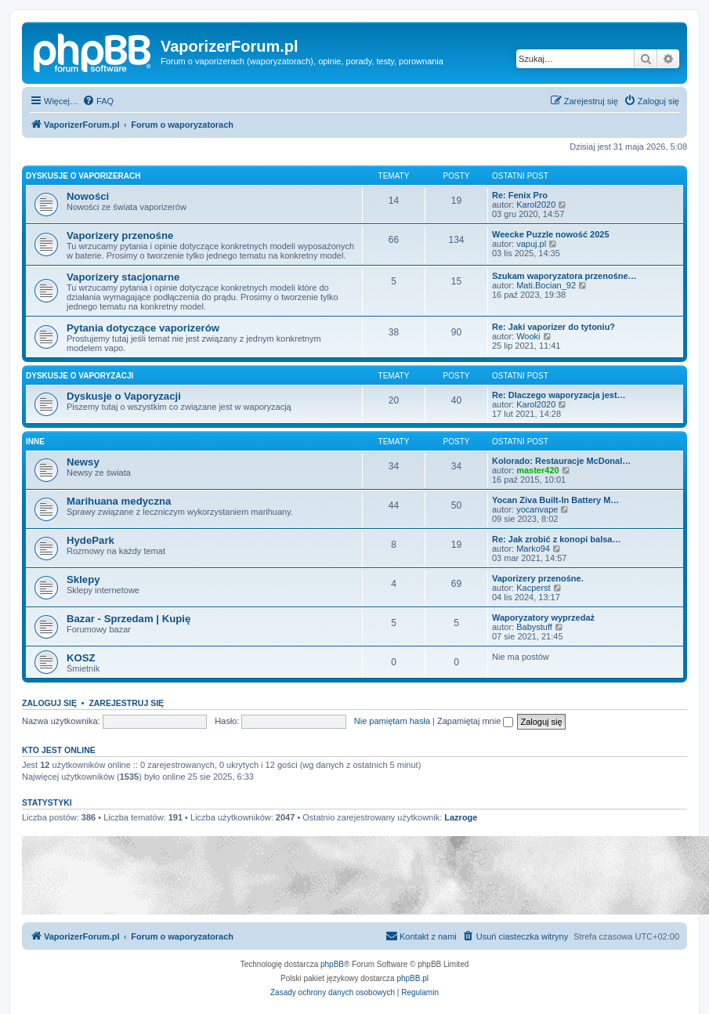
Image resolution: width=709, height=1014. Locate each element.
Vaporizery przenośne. (538, 578)
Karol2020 (535, 204)
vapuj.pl (531, 243)
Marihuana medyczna (119, 501)
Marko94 (533, 548)
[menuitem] (98, 101)
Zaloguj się (49, 703)
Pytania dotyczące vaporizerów (143, 328)
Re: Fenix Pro (520, 195)
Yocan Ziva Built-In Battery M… (555, 500)
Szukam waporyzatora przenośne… (564, 276)
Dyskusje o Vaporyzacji (79, 375)
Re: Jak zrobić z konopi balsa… (556, 539)
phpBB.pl (412, 978)
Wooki (528, 336)
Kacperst (533, 587)
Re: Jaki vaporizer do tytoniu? (553, 326)
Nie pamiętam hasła (392, 721)
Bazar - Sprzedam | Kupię (128, 619)
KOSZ (81, 658)
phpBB (332, 964)
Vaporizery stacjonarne (123, 277)
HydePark (90, 540)
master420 (537, 470)
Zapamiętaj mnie (475, 721)
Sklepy (83, 579)
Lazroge (460, 817)
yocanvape (537, 509)
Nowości (88, 196)
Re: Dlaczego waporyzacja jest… (559, 395)
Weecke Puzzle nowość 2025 (551, 234)
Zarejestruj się (126, 703)
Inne (35, 441)
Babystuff (534, 627)
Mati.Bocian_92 (546, 285)
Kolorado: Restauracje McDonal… (561, 460)
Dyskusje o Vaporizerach (83, 176)
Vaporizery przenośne (120, 235)
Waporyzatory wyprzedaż (543, 617)
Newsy (83, 462)
